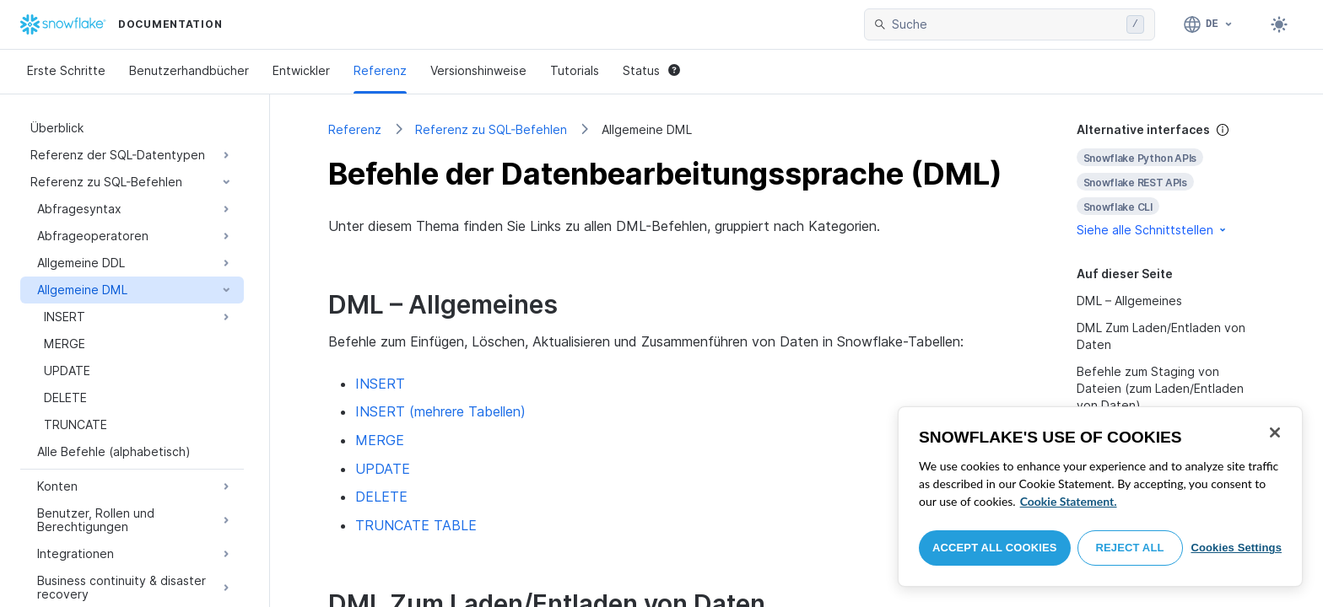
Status (651, 70)
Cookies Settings (1236, 547)
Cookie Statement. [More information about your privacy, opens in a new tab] (1068, 501)
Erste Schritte (66, 70)
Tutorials (574, 70)
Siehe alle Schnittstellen (1152, 230)
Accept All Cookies (994, 547)
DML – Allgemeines (1129, 300)
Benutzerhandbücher (189, 70)
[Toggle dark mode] (1279, 24)
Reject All (1130, 547)
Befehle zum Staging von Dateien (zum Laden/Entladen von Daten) (1160, 388)
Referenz (380, 70)
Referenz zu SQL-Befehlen (491, 129)
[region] (1100, 496)
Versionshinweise (478, 70)
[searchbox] (1006, 24)
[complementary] (1171, 180)
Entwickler (301, 70)
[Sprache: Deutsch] (1208, 24)
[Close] (1274, 432)
